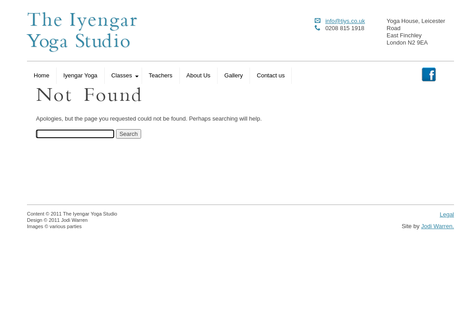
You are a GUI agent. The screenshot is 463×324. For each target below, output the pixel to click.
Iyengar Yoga (80, 75)
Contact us (271, 75)
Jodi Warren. (437, 226)
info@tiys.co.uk (345, 21)
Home (41, 75)
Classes (124, 75)
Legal (447, 214)
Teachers (161, 75)
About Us (198, 75)
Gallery (233, 75)
